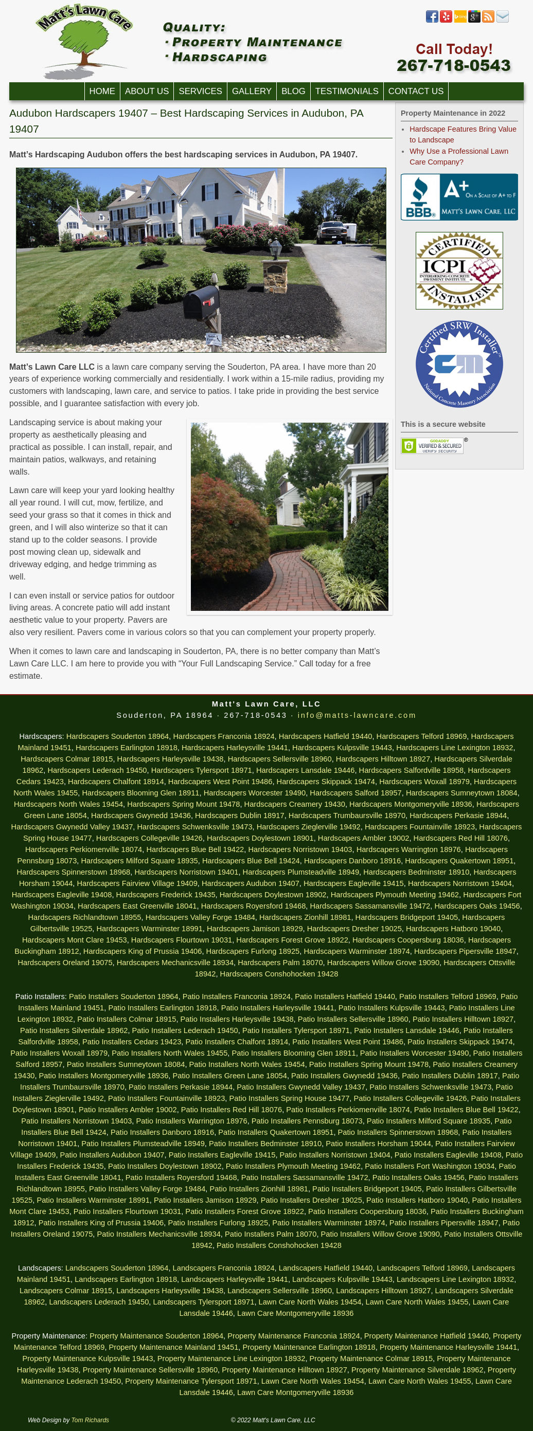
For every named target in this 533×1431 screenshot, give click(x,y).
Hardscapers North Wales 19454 (68, 804)
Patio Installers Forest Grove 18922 (244, 1211)
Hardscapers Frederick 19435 (166, 895)
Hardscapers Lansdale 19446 (305, 770)
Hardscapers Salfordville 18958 (411, 770)
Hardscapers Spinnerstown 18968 (73, 872)
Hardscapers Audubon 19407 (250, 883)
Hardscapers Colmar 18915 (67, 759)
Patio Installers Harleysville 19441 (277, 1008)
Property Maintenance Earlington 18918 (308, 1347)
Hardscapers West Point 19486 (220, 781)
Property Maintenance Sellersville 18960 (150, 1370)
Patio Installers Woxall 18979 (59, 1053)
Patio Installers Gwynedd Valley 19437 (301, 1087)
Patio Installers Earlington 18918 (162, 1008)
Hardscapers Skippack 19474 (326, 781)
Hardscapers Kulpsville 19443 (342, 748)
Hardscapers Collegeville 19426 (149, 838)
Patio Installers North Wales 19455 (169, 1053)
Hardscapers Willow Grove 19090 (383, 962)
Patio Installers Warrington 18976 (191, 1121)
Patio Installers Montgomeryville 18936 (104, 1076)
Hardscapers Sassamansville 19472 (370, 906)
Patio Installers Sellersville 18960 (353, 1019)
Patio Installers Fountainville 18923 (166, 1098)
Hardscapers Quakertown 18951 (459, 861)
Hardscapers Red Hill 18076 (461, 838)
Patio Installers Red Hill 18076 (231, 1110)
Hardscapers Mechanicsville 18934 (175, 962)
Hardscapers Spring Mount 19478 (183, 804)
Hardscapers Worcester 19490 (255, 793)
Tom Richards (91, 1420)
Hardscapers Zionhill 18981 (305, 917)
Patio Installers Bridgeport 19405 (367, 1189)
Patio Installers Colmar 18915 (126, 1019)
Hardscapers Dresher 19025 (354, 929)
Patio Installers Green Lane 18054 (229, 1076)
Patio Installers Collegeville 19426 (410, 1098)
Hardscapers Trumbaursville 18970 (347, 815)
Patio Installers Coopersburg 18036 (367, 1211)
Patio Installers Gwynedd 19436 (344, 1076)
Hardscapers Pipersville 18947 (465, 951)
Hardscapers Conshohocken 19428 (279, 974)
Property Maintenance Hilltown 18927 (284, 1370)
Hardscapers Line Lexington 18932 (454, 748)
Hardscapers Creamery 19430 (294, 804)
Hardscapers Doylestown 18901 (260, 838)
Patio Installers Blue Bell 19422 (466, 1110)
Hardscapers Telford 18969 (422, 736)
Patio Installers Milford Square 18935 (428, 1121)
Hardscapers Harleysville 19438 (170, 759)
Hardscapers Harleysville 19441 (235, 748)
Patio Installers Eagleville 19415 (222, 1155)
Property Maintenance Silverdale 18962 (417, 1370)
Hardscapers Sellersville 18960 (280, 759)
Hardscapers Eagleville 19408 (62, 895)
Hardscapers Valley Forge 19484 (200, 917)
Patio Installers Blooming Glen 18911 (294, 1053)
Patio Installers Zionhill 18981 (258, 1189)
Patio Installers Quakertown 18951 (275, 1132)
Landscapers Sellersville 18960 (279, 1291)
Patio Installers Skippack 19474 (460, 1042)
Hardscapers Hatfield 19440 (325, 736)
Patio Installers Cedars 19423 (131, 1042)
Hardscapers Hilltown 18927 (383, 759)
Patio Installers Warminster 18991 (93, 1200)
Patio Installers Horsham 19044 (378, 1143)
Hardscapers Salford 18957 (355, 793)
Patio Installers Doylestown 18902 (165, 1166)
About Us (147, 91)
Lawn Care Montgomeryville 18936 (295, 1313)
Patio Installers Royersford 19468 (181, 1177)
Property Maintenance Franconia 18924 (293, 1336)
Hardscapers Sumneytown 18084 (462, 793)
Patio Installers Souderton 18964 (124, 996)
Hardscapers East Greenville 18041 (137, 906)
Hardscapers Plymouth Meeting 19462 (395, 895)
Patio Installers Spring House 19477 (289, 1098)
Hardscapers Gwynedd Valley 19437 (72, 827)
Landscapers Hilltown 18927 (383, 1291)
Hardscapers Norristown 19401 (186, 872)
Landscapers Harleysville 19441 (234, 1279)
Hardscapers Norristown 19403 (300, 849)
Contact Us (416, 91)
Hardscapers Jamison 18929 (255, 929)
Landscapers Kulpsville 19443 (342, 1279)
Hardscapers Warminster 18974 (357, 951)
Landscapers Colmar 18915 (66, 1291)
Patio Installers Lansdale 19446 (406, 1030)
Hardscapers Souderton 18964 (117, 736)
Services (200, 91)
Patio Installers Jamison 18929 (205, 1200)
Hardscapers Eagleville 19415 (354, 883)
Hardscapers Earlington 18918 (126, 748)
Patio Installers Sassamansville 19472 (304, 1177)
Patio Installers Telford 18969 (447, 996)
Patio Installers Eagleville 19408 (448, 1155)
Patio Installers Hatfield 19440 (345, 996)
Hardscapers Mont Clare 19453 (74, 940)
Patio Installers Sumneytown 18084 (126, 1064)
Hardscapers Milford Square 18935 (139, 861)
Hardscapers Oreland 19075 (64, 962)
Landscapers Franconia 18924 (224, 1268)
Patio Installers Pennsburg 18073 (307, 1121)
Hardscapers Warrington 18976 (409, 849)
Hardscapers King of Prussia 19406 (142, 951)
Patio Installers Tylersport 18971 (296, 1030)
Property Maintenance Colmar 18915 (371, 1358)
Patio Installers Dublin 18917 (450, 1076)
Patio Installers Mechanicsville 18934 (158, 1234)
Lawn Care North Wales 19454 (310, 1302)
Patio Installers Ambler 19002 (128, 1110)
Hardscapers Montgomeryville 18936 (410, 804)
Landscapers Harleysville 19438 (169, 1291)
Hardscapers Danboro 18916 (352, 861)
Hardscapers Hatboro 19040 (453, 929)
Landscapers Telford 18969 (422, 1268)
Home (102, 91)
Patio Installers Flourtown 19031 (127, 1211)
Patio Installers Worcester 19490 (414, 1053)
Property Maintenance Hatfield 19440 (426, 1336)
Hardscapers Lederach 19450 (97, 770)
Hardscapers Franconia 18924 (223, 736)
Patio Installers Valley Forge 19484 (147, 1189)
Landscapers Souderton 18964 (116, 1268)
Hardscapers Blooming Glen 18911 (140, 793)
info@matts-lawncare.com (357, 715)
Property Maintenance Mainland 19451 (174, 1347)
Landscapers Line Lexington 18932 (455, 1279)
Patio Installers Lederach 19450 (185, 1030)
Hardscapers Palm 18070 (280, 962)
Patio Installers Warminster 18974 (328, 1223)
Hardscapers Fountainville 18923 (420, 827)
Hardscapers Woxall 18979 (424, 781)
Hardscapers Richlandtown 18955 (84, 917)
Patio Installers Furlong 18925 (218, 1223)
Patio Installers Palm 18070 (270, 1234)
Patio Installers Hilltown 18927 (463, 1019)
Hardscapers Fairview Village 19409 (137, 883)
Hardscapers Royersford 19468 (253, 906)
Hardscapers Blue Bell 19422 (195, 849)
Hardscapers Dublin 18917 (240, 815)
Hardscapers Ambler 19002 (364, 838)
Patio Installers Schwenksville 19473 (430, 1087)
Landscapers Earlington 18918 (126, 1279)
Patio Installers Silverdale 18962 (74, 1030)
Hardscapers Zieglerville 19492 (309, 827)
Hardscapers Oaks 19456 (477, 906)
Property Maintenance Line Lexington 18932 (231, 1358)
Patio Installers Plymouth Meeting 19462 (293, 1166)
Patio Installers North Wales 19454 (247, 1064)
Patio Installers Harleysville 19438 (237, 1019)
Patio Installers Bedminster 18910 (265, 1143)
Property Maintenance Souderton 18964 (156, 1336)
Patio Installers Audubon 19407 (112, 1155)
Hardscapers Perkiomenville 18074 (83, 849)
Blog (293, 91)
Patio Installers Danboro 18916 (162, 1132)
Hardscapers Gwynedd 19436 (141, 815)
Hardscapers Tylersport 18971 (201, 770)
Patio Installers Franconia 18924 (237, 996)
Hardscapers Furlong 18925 (253, 951)
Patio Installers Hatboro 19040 (417, 1200)
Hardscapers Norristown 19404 (460, 883)
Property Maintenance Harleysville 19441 (448, 1347)
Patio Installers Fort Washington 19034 (429, 1166)
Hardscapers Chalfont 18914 (116, 781)
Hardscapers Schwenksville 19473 (195, 827)
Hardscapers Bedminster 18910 (416, 872)
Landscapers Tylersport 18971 (204, 1302)
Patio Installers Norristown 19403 (76, 1121)
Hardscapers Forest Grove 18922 (292, 940)
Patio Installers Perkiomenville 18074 (348, 1110)
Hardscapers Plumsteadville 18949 (301, 872)
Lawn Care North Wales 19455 (417, 1302)
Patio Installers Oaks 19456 (418, 1177)
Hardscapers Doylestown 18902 (273, 895)
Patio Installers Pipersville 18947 (444, 1223)
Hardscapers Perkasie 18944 (458, 815)
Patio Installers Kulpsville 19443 (392, 1008)
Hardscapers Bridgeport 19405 (407, 917)
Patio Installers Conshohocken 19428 (279, 1245)
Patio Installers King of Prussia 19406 (101, 1223)
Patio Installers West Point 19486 (347, 1042)
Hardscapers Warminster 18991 (150, 929)
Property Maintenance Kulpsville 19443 (87, 1358)
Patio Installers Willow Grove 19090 (380, 1234)
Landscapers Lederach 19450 (99, 1302)
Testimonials (347, 91)
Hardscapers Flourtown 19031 (181, 940)
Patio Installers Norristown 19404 (335, 1155)
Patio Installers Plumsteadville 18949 (143, 1143)
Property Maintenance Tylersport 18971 (191, 1381)
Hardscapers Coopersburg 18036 (408, 940)
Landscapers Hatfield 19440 (326, 1268)
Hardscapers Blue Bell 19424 (251, 861)
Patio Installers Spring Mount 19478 (369, 1064)
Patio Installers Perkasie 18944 (181, 1087)
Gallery (252, 91)
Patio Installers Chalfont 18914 (236, 1042)
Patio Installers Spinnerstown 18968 (398, 1132)
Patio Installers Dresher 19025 (311, 1200)
